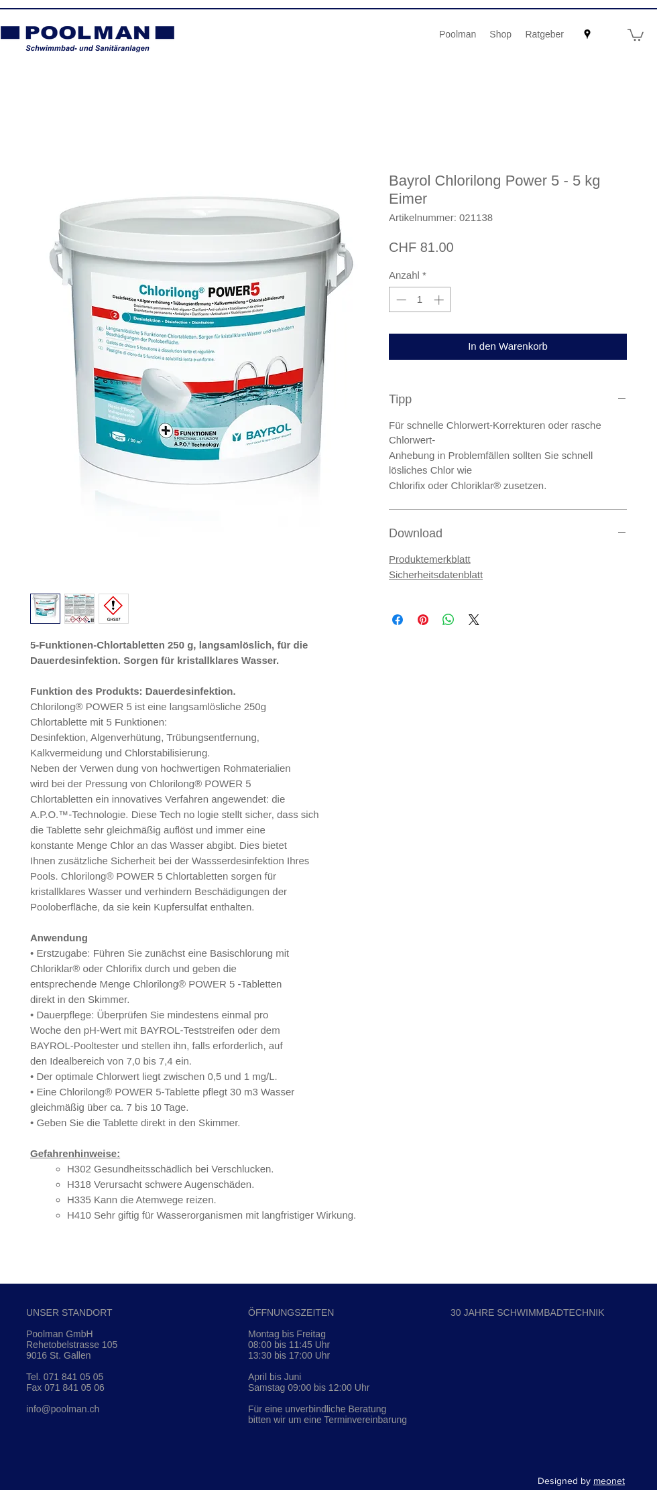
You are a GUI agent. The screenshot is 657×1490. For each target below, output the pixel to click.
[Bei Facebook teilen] (398, 620)
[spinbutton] (420, 299)
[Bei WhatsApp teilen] (448, 620)
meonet (609, 1480)
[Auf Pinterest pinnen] (423, 620)
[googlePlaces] (587, 34)
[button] (636, 34)
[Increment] (440, 299)
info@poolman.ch (62, 1409)
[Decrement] (400, 299)
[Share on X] (474, 620)
